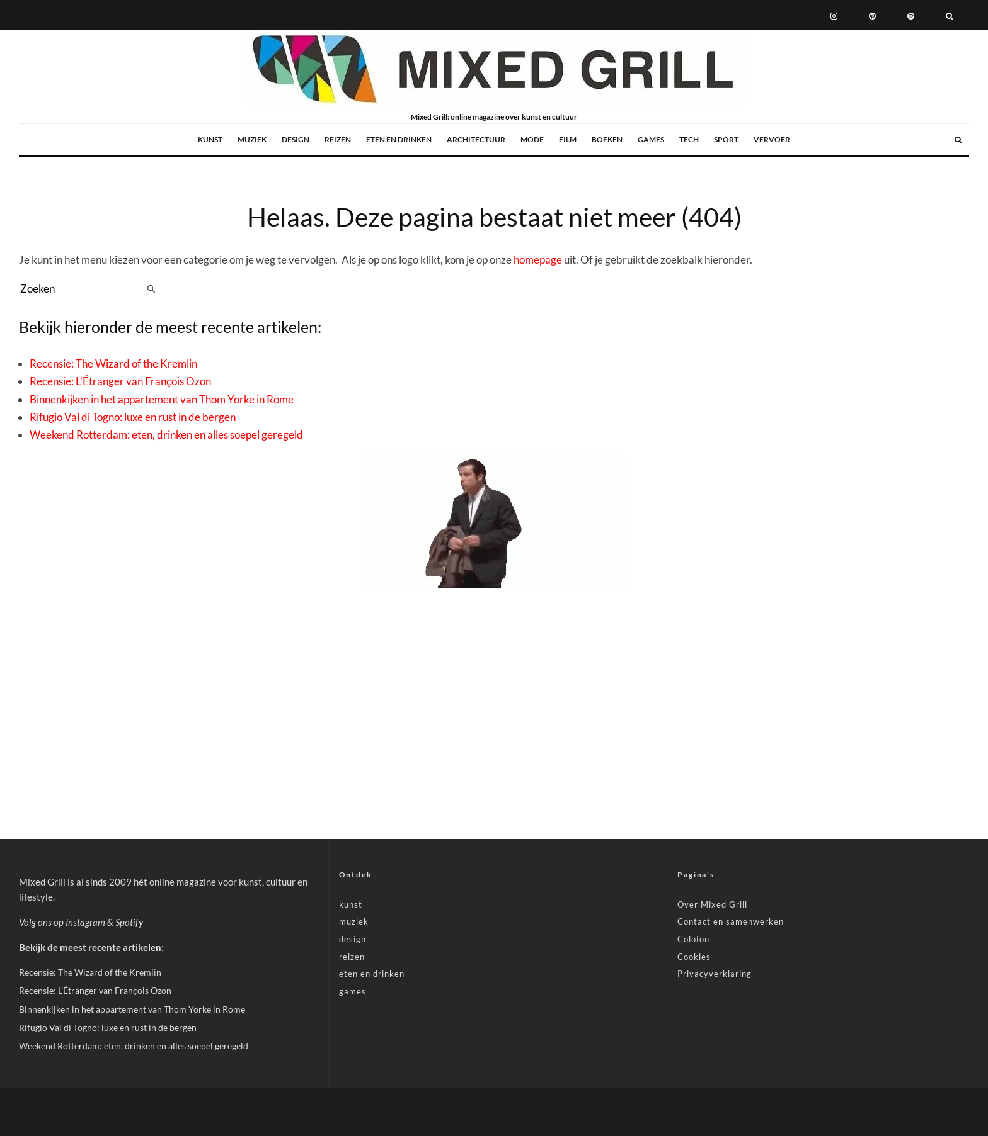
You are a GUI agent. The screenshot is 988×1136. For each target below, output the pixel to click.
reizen (338, 139)
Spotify (129, 922)
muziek (252, 139)
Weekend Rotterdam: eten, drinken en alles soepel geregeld (166, 434)
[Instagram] (834, 15)
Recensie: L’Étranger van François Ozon (120, 381)
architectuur (476, 139)
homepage (538, 259)
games (651, 139)
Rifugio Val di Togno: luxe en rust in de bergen (133, 417)
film (568, 139)
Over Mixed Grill (712, 904)
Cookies (694, 957)
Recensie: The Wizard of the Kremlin (113, 363)
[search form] (80, 288)
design (295, 139)
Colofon (693, 939)
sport (726, 139)
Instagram (85, 922)
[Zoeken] (949, 15)
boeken (607, 139)
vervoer (772, 139)
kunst (210, 139)
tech (689, 139)
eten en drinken (399, 139)
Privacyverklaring (714, 974)
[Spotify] (911, 15)
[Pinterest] (872, 15)
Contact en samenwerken (730, 921)
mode (532, 139)
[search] (151, 288)
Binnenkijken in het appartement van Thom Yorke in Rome (162, 399)
